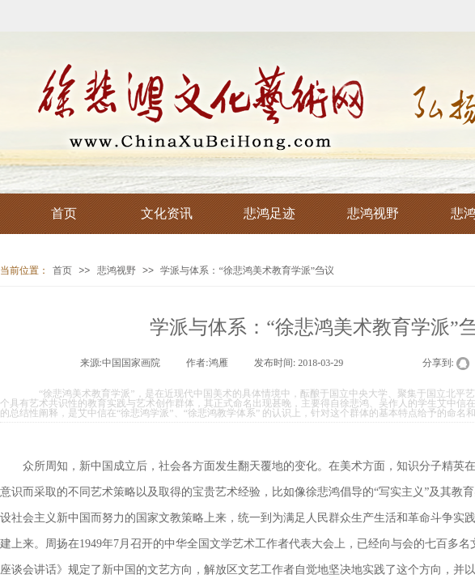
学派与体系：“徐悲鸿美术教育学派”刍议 (247, 270)
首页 (62, 270)
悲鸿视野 (116, 270)
